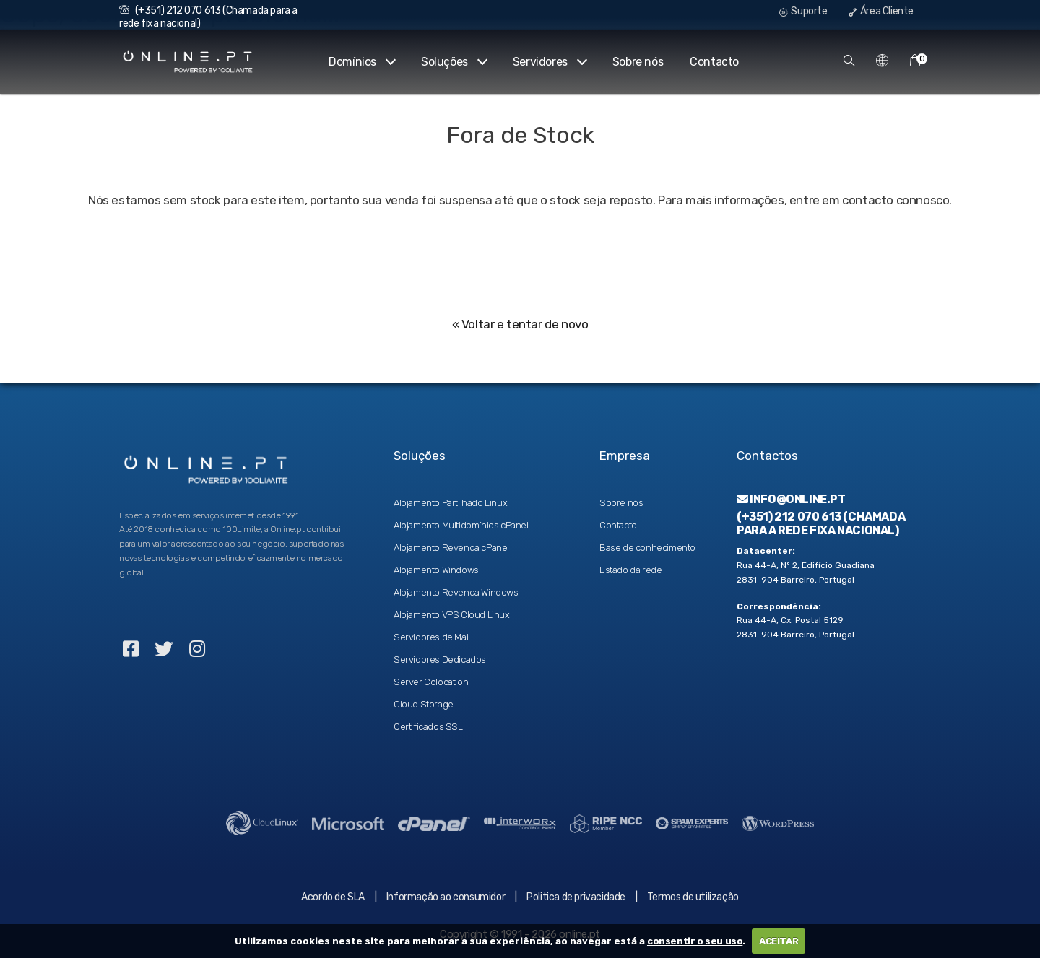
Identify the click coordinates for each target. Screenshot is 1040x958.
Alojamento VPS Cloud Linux (452, 614)
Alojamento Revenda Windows (456, 592)
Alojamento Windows (436, 570)
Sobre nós (637, 62)
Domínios (361, 62)
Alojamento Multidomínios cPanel (461, 525)
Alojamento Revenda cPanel (451, 547)
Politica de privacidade (575, 897)
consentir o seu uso (694, 941)
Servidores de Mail (432, 637)
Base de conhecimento (647, 547)
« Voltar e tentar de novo (520, 324)
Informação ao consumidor (445, 897)
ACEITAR (778, 941)
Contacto (714, 62)
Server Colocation (431, 681)
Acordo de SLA (333, 897)
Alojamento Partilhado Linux (450, 502)
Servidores (549, 62)
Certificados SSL (428, 726)
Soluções (453, 62)
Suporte (803, 11)
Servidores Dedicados (440, 659)
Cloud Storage (424, 704)
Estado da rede (630, 570)
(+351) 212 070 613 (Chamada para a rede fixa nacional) (821, 523)
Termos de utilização (693, 897)
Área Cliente (881, 11)
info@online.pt (791, 499)
